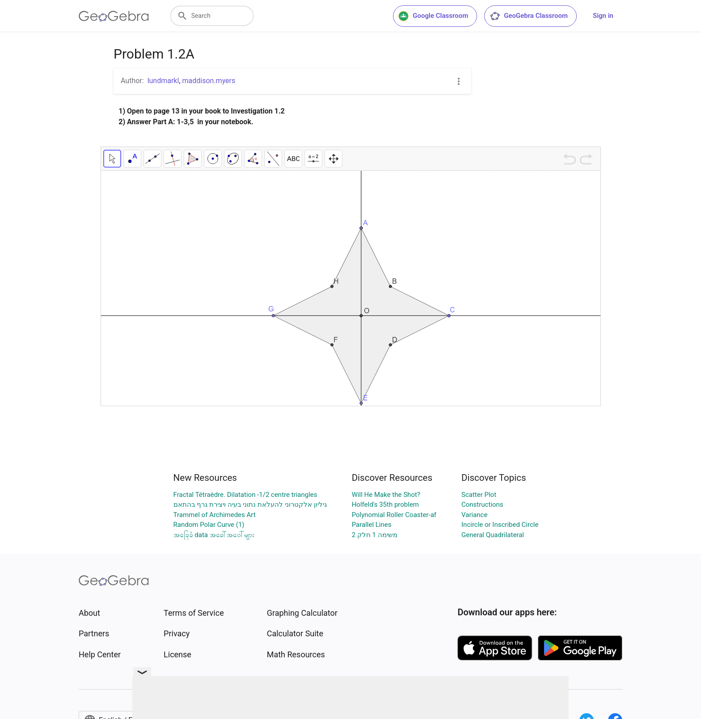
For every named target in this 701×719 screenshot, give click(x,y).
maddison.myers (209, 80)
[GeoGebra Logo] (114, 16)
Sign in (603, 16)
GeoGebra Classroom (529, 16)
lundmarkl (163, 80)
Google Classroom (433, 16)
